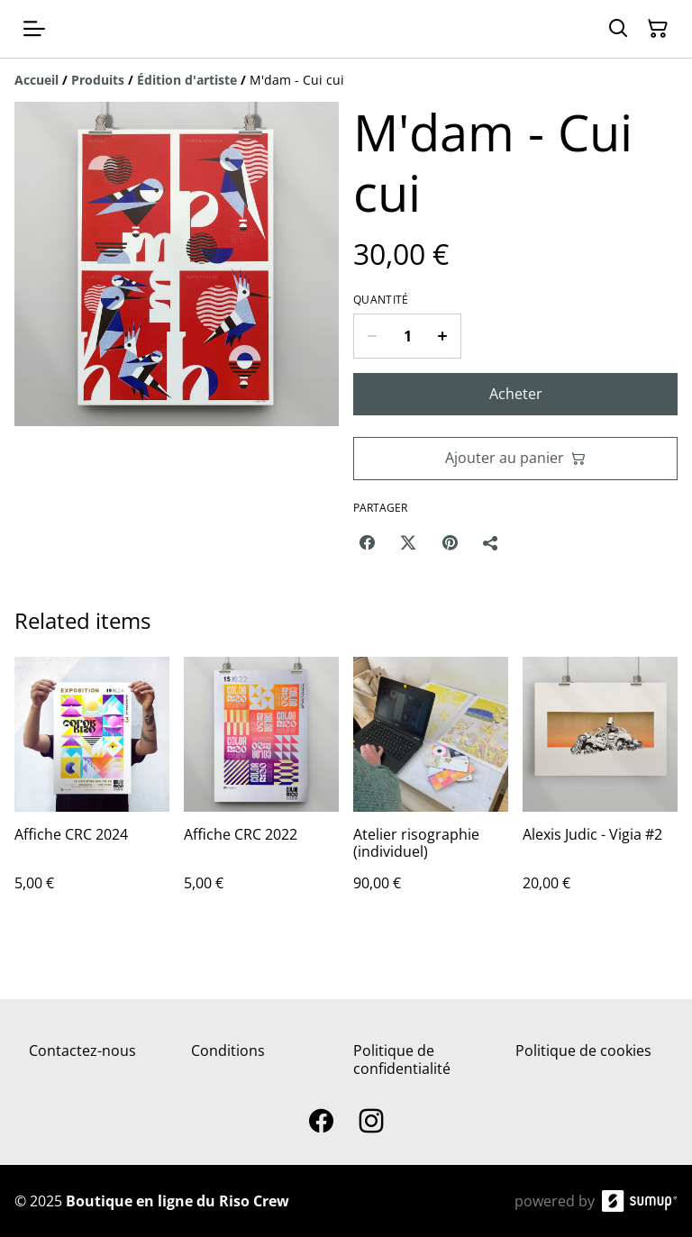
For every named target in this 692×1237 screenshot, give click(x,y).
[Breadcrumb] (346, 80)
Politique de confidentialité (402, 1059)
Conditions (228, 1050)
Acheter (515, 394)
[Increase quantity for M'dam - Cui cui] (442, 336)
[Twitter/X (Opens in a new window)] (408, 542)
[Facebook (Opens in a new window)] (366, 542)
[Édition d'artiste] (187, 79)
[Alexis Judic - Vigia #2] (600, 792)
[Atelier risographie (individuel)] (430, 792)
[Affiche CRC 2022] (261, 792)
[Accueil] (36, 79)
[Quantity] (407, 336)
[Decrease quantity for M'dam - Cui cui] (371, 336)
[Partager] (491, 542)
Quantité (380, 300)
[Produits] (97, 79)
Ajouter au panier (515, 458)
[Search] (618, 29)
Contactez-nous (82, 1050)
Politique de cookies (583, 1050)
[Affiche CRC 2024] (91, 792)
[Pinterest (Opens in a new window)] (449, 542)
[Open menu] (34, 29)
